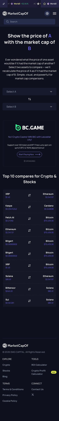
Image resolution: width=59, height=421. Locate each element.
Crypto (6, 364)
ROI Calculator (39, 364)
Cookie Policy (10, 400)
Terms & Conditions (13, 389)
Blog (5, 376)
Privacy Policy (10, 395)
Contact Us (37, 389)
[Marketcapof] (15, 13)
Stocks (6, 370)
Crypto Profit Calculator (44, 372)
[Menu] (54, 13)
